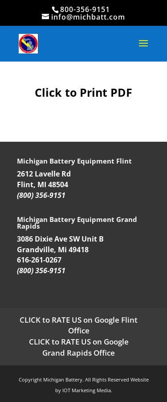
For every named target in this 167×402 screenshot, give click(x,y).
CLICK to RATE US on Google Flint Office (79, 325)
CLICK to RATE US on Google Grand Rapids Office (79, 347)
